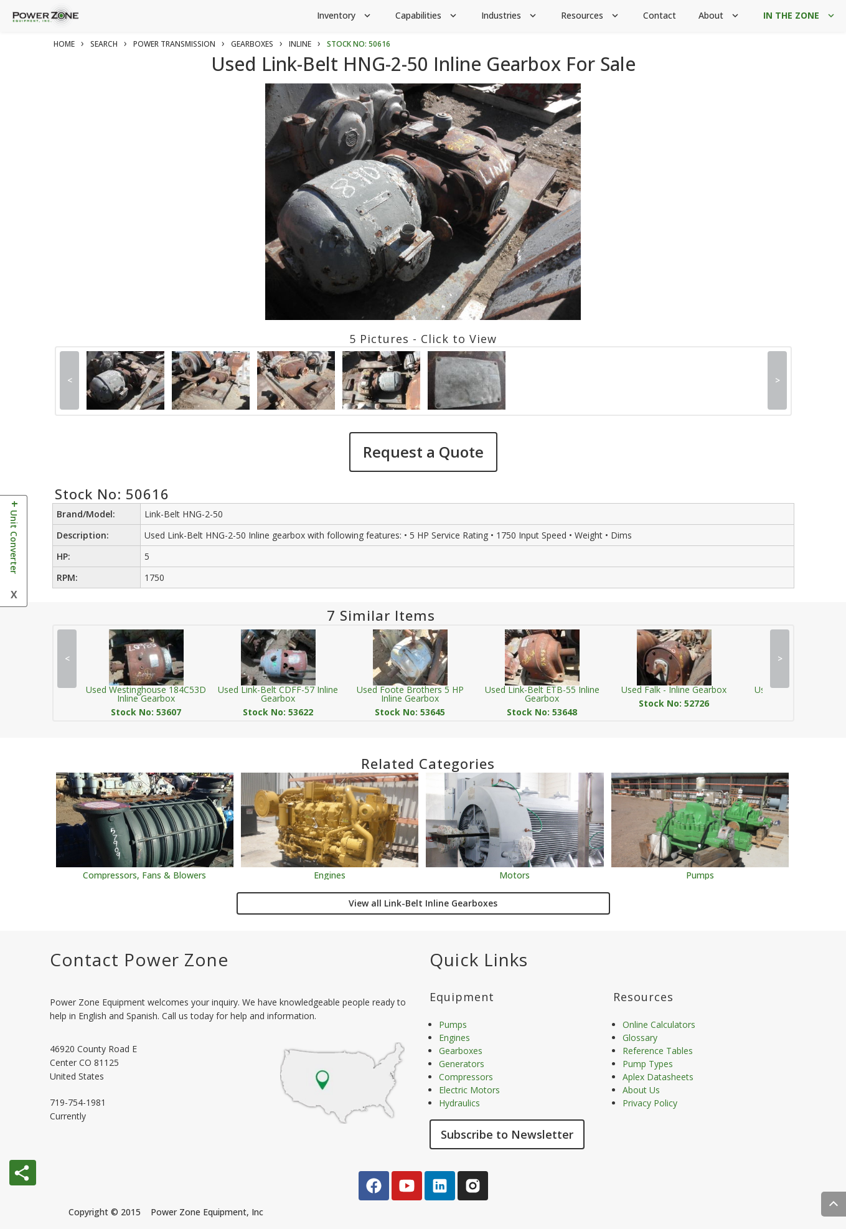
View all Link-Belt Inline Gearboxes (423, 903)
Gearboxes (460, 1051)
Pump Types (648, 1064)
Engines (329, 874)
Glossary (640, 1037)
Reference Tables (658, 1051)
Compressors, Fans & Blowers (144, 874)
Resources (591, 15)
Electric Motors (469, 1090)
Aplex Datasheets (658, 1077)
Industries (509, 15)
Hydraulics (459, 1103)
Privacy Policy (650, 1103)
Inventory (345, 15)
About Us (641, 1090)
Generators (461, 1064)
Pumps (700, 874)
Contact (659, 15)
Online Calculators (659, 1024)
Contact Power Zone (139, 959)
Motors (514, 874)
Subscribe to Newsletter (507, 1134)
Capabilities (427, 15)
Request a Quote (423, 451)
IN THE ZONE (800, 15)
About (719, 15)
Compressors (466, 1077)
